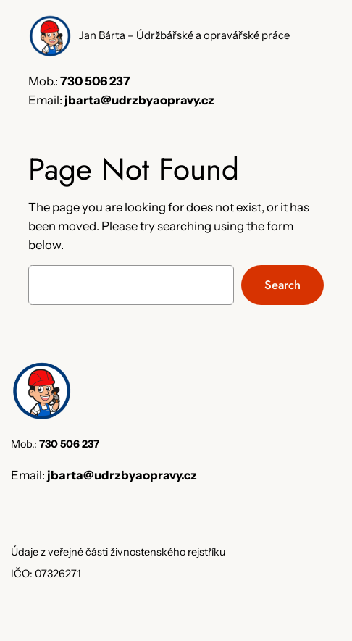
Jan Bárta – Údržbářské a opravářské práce (184, 35)
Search (282, 284)
